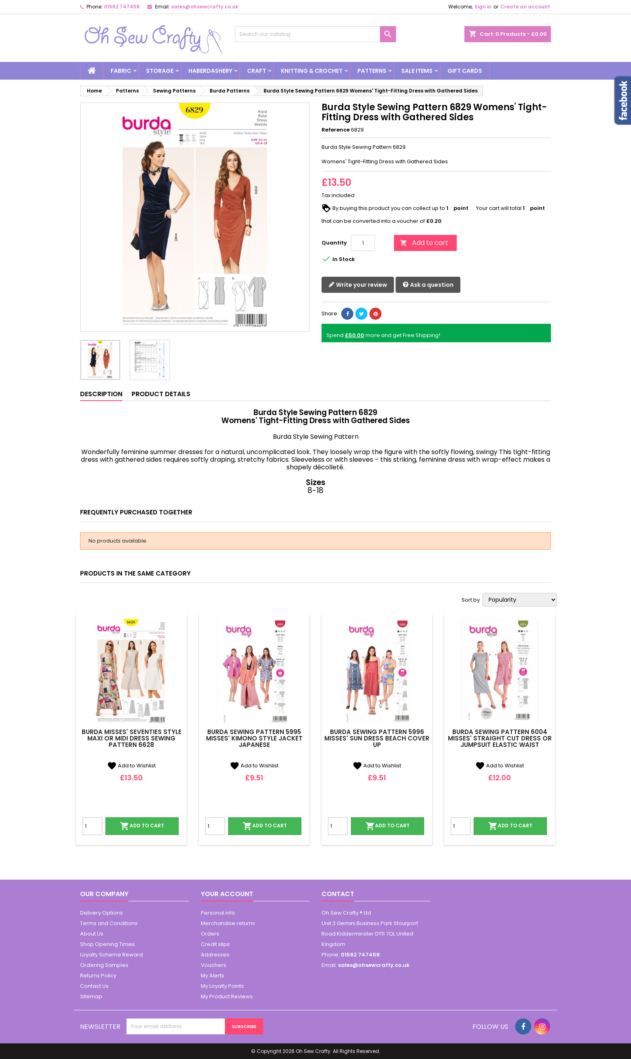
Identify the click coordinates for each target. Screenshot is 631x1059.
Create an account (525, 6)
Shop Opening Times (107, 944)
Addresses (215, 954)
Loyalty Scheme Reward (111, 954)
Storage (159, 71)
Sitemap (91, 996)
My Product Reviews (227, 996)
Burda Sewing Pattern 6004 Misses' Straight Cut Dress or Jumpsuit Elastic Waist (500, 738)
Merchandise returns (228, 923)
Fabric (121, 71)
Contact (338, 894)
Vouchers (213, 965)
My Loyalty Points (222, 986)
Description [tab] (101, 394)
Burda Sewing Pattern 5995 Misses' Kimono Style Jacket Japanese (254, 738)
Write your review (357, 285)
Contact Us (94, 986)
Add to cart (424, 242)
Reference (336, 130)
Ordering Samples (104, 965)
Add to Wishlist (131, 765)
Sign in (482, 6)
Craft (256, 71)
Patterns (371, 71)
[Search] (315, 34)
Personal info (218, 913)
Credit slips (215, 944)
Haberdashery (210, 71)
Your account (227, 894)
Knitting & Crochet (311, 71)
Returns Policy (98, 975)
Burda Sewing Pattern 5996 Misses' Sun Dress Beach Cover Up (376, 738)
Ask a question (428, 285)
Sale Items (417, 71)
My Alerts (212, 975)
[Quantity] (363, 243)
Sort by (471, 600)
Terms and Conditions (109, 923)
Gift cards (464, 71)
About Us (91, 934)
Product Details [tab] (161, 394)
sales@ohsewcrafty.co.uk (204, 6)
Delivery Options (101, 913)
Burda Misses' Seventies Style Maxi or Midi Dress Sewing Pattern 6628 (131, 738)
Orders (210, 934)
